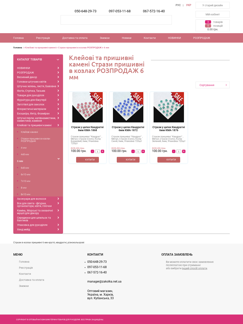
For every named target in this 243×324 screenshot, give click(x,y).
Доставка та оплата (75, 37)
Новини (126, 37)
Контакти (150, 37)
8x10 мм (25, 194)
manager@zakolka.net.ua (104, 281)
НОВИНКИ (174, 37)
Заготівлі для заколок (30, 104)
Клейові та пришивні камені (40, 47)
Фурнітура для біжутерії (31, 100)
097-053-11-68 (120, 11)
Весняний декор (27, 77)
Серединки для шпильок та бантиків (34, 219)
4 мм (24, 147)
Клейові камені (29, 132)
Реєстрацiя (43, 37)
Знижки (105, 37)
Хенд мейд (23, 229)
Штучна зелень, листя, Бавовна (36, 86)
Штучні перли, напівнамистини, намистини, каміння (36, 119)
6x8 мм (25, 168)
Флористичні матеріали (31, 109)
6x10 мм (25, 174)
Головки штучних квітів (31, 81)
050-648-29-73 (85, 11)
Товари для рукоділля (30, 95)
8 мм (24, 187)
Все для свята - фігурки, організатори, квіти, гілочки (34, 204)
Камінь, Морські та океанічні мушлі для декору (35, 211)
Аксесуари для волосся (31, 198)
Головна (18, 37)
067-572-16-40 (154, 11)
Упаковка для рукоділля (32, 225)
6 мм (106, 47)
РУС (178, 5)
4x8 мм (25, 154)
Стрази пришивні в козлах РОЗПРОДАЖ (80, 47)
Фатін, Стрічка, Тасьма (31, 90)
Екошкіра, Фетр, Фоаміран (33, 113)
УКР (188, 5)
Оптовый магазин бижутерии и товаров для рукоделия (54, 320)
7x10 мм (25, 181)
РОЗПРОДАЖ (201, 37)
